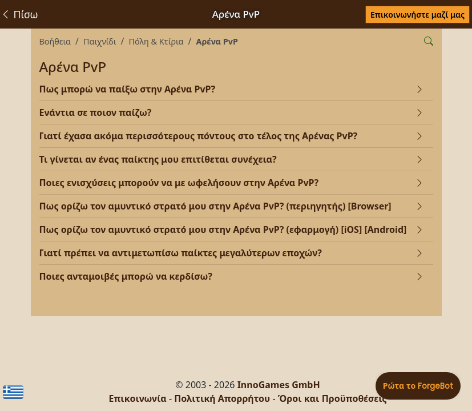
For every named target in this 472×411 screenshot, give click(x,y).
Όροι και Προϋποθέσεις (332, 398)
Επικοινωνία (137, 398)
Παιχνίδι (99, 41)
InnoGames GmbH (278, 384)
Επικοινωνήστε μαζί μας (417, 14)
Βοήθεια (55, 41)
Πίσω (19, 14)
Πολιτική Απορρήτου (222, 398)
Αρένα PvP (217, 41)
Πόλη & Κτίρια (156, 41)
